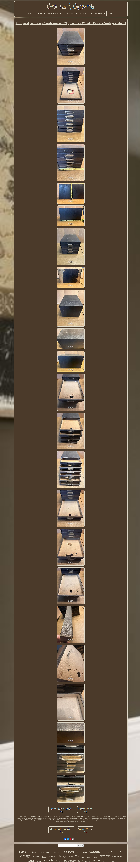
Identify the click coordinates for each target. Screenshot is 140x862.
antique (95, 851)
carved (89, 857)
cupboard (69, 851)
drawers (44, 857)
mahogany (117, 856)
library (52, 856)
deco (85, 852)
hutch (83, 857)
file (77, 856)
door (54, 852)
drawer (104, 856)
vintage (25, 856)
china (22, 851)
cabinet (116, 851)
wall (29, 852)
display (62, 856)
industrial (78, 852)
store (42, 852)
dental (95, 857)
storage (59, 852)
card (70, 856)
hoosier (35, 852)
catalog (48, 852)
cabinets (106, 852)
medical (36, 857)
